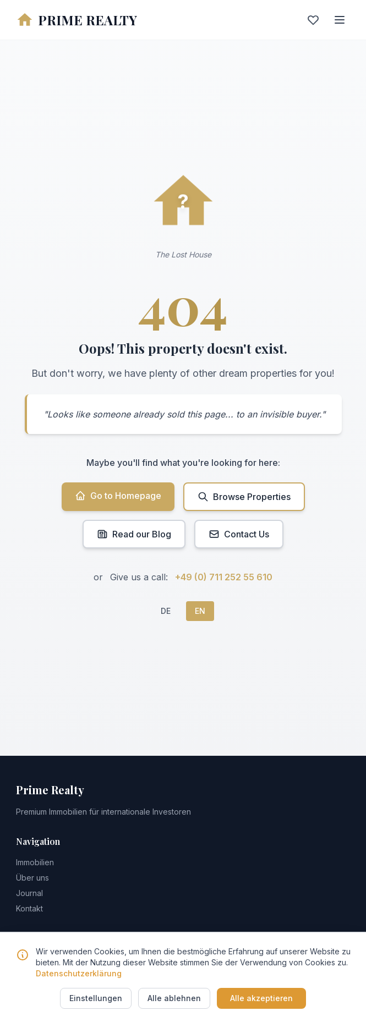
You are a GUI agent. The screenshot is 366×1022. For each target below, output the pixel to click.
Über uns (32, 877)
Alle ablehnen (174, 998)
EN (200, 611)
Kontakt (29, 908)
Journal (29, 893)
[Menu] (340, 20)
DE (166, 611)
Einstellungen (95, 998)
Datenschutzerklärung (79, 973)
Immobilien (35, 862)
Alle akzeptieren (261, 998)
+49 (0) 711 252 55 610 (223, 577)
